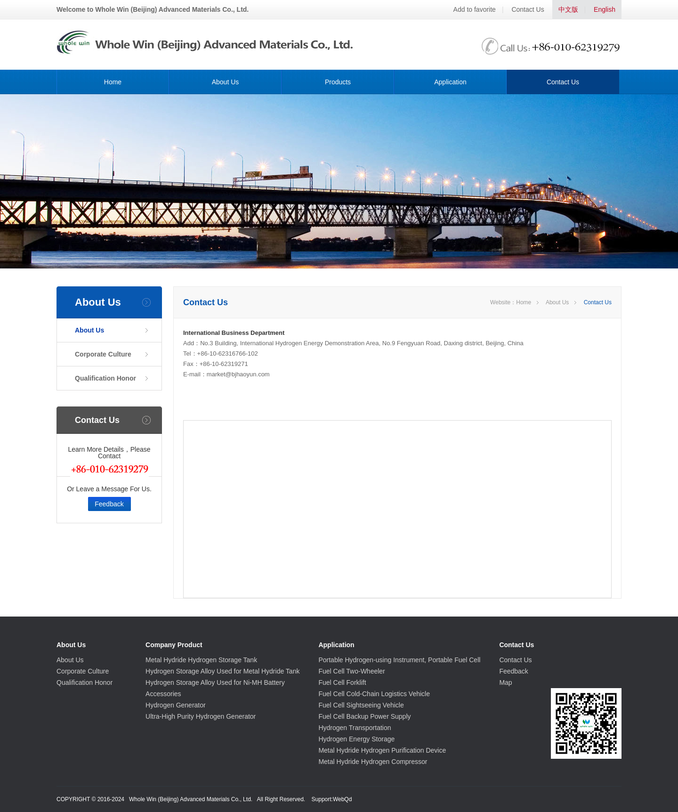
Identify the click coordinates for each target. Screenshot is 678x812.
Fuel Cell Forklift (342, 682)
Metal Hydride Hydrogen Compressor (372, 761)
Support (321, 799)
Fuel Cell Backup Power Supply (364, 716)
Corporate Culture (103, 354)
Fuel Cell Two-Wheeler (351, 671)
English (604, 9)
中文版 (568, 9)
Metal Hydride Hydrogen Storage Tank (201, 660)
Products (338, 82)
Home (112, 82)
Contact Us (527, 9)
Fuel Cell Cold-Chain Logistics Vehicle (374, 694)
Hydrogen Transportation (354, 727)
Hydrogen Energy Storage (356, 739)
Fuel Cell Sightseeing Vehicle (361, 705)
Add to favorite (474, 9)
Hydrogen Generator (175, 705)
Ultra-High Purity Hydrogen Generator (200, 716)
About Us (225, 82)
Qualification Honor (105, 378)
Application (450, 82)
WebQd (342, 799)
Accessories (163, 694)
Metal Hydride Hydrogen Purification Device (382, 750)
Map (505, 682)
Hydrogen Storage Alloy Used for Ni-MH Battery (215, 682)
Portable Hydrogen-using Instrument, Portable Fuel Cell (399, 660)
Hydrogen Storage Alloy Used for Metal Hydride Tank (222, 671)
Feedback (109, 504)
